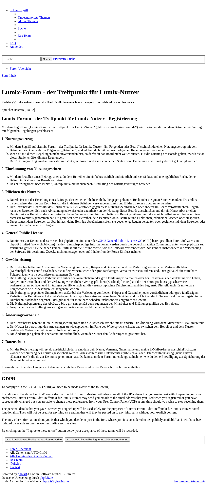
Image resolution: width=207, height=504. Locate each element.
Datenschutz (197, 481)
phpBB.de (46, 477)
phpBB (22, 474)
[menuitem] (34, 17)
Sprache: (7, 110)
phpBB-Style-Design (55, 481)
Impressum (181, 481)
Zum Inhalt (9, 75)
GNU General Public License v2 (120, 240)
